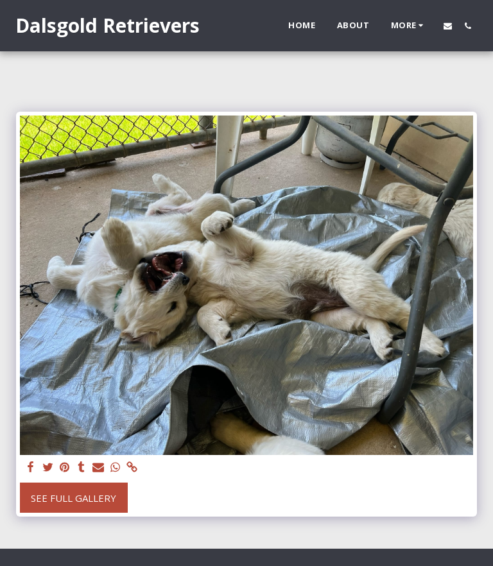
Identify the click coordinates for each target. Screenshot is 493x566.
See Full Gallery (73, 498)
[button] (447, 25)
